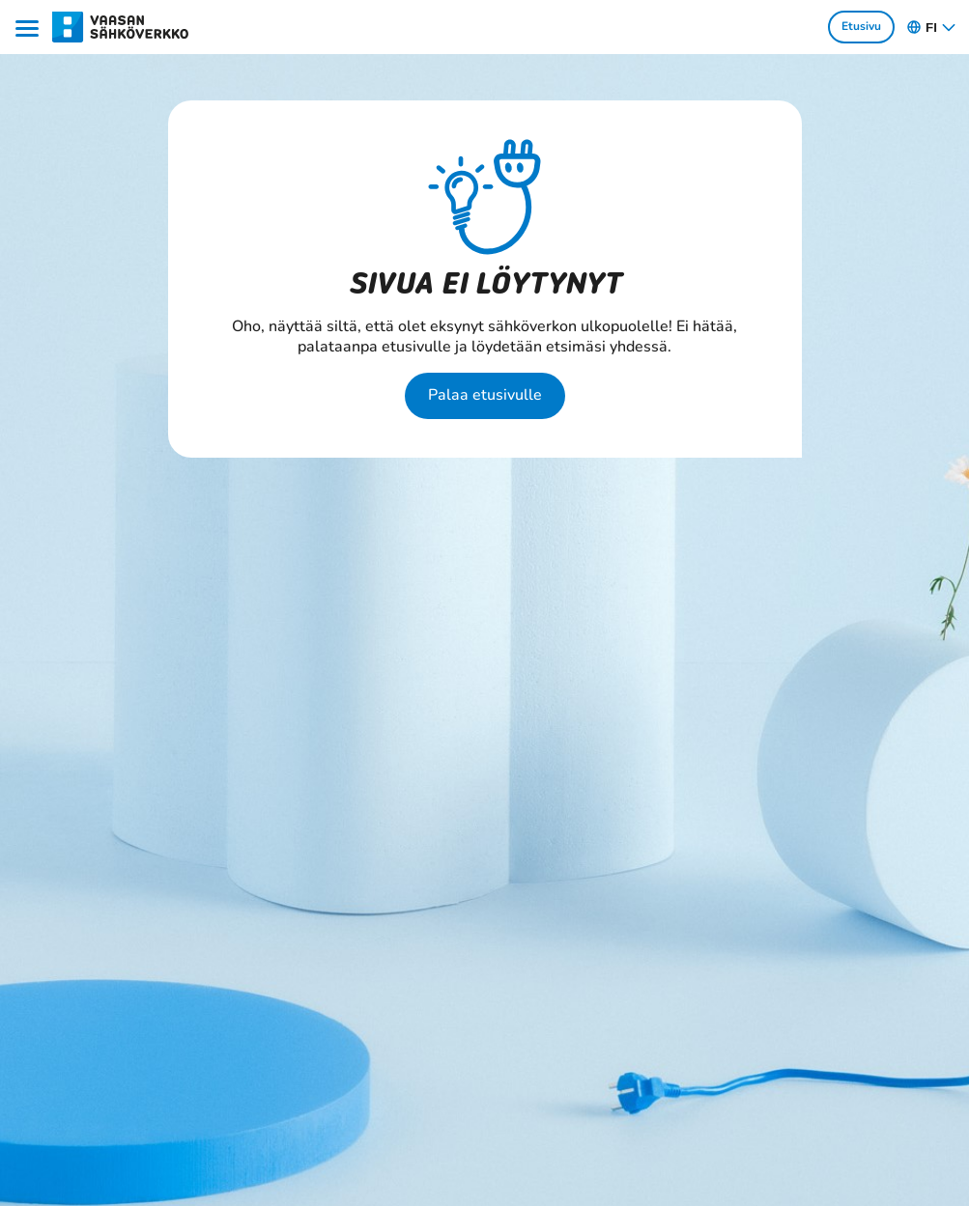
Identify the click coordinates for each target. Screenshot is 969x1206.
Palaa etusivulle (485, 395)
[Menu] (30, 27)
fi (931, 27)
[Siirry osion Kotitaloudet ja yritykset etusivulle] (121, 25)
